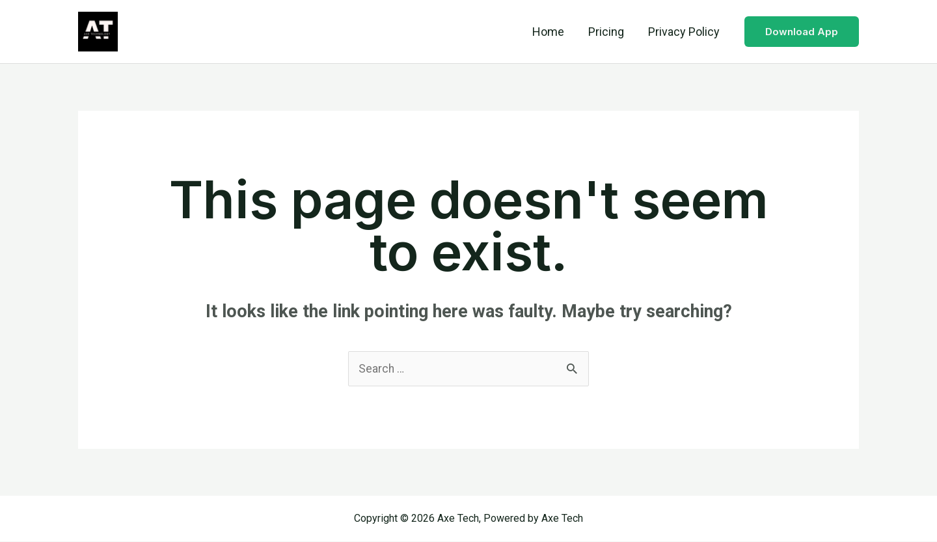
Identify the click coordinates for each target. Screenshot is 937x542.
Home (549, 31)
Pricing (607, 31)
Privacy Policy (684, 31)
